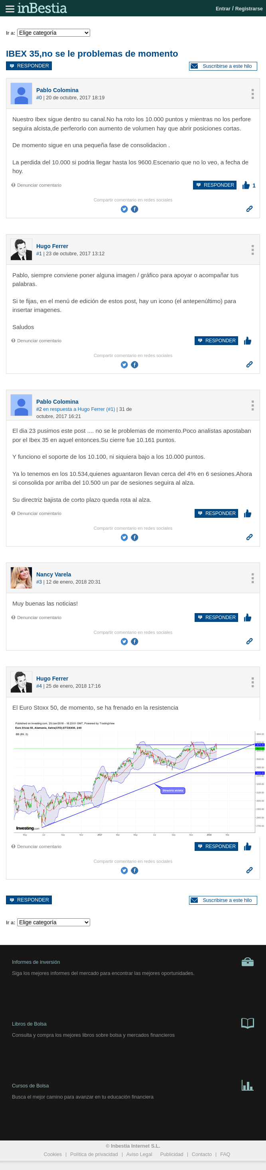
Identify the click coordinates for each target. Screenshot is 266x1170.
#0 (39, 98)
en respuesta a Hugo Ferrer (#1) (79, 409)
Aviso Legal (139, 1154)
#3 (39, 582)
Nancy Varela (53, 574)
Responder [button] (29, 65)
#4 (39, 686)
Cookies (53, 1154)
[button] (223, 66)
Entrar (223, 9)
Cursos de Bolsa (133, 1085)
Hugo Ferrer (52, 246)
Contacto (202, 1154)
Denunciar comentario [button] (35, 185)
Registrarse (249, 9)
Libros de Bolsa (133, 1023)
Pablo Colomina (57, 90)
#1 (39, 253)
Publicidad (171, 1154)
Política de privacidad (94, 1154)
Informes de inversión (133, 962)
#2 (39, 409)
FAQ (225, 1154)
